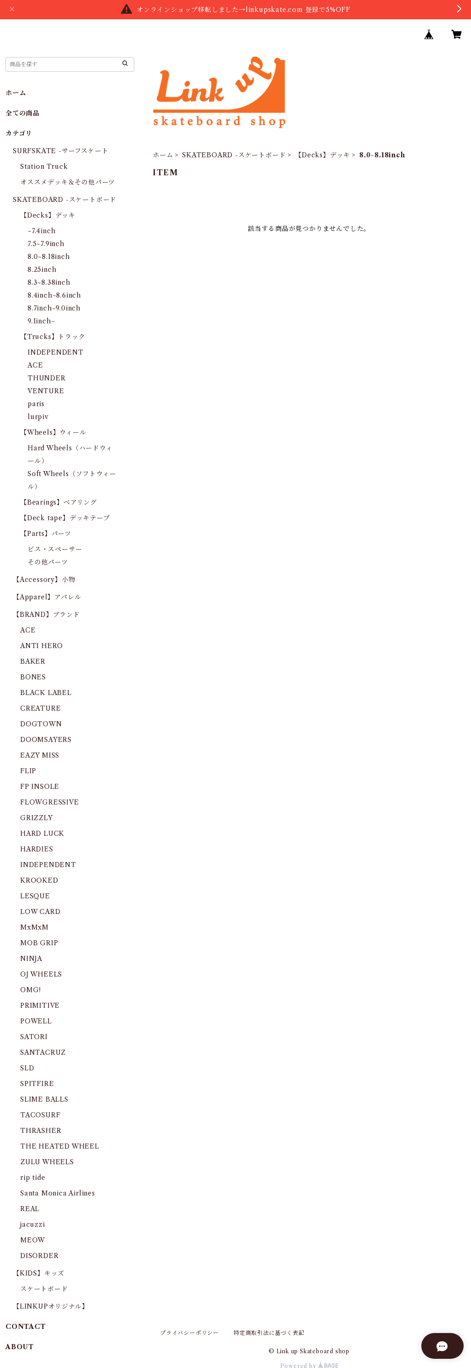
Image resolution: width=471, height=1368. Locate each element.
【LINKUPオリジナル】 (50, 1306)
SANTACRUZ (43, 1052)
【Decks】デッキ (322, 155)
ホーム (163, 155)
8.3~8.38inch (49, 282)
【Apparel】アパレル (47, 597)
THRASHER (40, 1131)
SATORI (34, 1037)
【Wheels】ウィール (53, 432)
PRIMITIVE (40, 1005)
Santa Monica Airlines (57, 1193)
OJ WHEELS (41, 974)
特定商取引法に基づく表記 (269, 1332)
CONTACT (26, 1326)
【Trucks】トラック (53, 337)
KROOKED (39, 880)
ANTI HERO (41, 646)
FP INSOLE (39, 786)
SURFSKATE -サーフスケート (60, 151)
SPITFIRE (37, 1084)
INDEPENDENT (56, 352)
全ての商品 (23, 113)
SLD (27, 1068)
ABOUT (20, 1347)
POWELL (36, 1021)
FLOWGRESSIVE (49, 802)
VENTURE (46, 391)
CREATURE (40, 708)
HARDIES (36, 849)
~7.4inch (41, 231)
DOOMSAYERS (46, 740)
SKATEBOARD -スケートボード (234, 155)
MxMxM (34, 927)
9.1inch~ (41, 321)
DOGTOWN (41, 724)
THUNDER (47, 378)
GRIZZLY (36, 818)
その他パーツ (48, 562)
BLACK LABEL (46, 693)
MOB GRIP (39, 943)
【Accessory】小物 (44, 579)
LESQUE (35, 896)
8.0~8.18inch (49, 257)
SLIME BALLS (44, 1099)
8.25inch (42, 269)
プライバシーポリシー (189, 1332)
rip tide (32, 1177)
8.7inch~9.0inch (54, 308)
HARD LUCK (42, 833)
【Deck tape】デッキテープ (65, 518)
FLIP (28, 771)
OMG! (30, 990)
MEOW (32, 1240)
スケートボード (44, 1289)
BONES (33, 677)
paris (36, 404)
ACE (35, 365)
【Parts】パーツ (45, 533)
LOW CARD (40, 912)
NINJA (31, 958)
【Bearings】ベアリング (58, 502)
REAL (30, 1209)
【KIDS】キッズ (38, 1273)
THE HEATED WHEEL (59, 1146)
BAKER (33, 661)
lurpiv (38, 417)
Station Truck (44, 166)
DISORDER (39, 1256)
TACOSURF (40, 1115)
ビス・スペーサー (55, 549)
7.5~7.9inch (46, 244)
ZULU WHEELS (47, 1162)
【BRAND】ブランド (46, 614)
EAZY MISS (39, 755)
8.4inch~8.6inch (54, 295)
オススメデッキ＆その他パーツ (67, 182)
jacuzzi (32, 1224)
